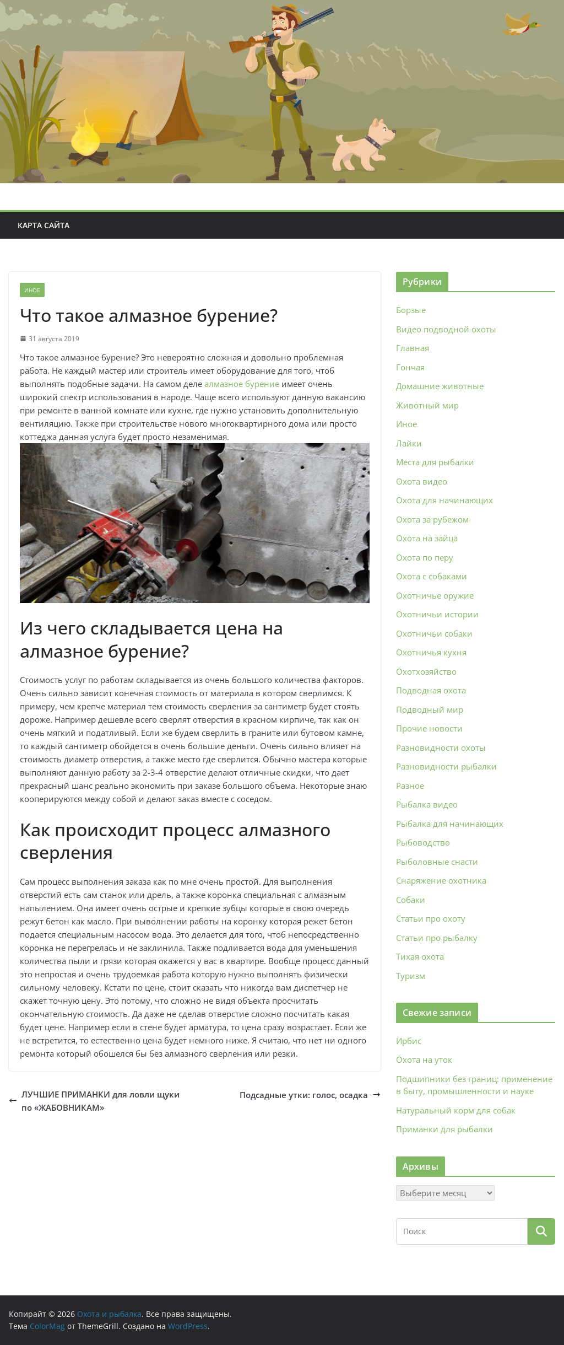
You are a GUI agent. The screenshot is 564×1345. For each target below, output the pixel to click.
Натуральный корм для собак (456, 1110)
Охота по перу (424, 557)
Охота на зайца (427, 538)
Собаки (410, 899)
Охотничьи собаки (434, 633)
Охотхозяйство (426, 671)
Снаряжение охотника (441, 880)
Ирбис (408, 1040)
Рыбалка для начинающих (449, 823)
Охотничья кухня (431, 652)
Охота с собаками (431, 576)
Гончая (410, 367)
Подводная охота (431, 690)
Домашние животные (440, 385)
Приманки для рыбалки (444, 1128)
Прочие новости (429, 728)
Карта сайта (43, 225)
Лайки (409, 443)
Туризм (410, 975)
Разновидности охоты (441, 747)
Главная (412, 347)
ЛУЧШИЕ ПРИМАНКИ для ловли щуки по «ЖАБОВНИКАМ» (94, 1101)
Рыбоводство (423, 842)
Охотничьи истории (437, 614)
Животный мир (427, 405)
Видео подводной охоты (446, 329)
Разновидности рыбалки (446, 766)
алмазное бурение (241, 383)
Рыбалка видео (427, 804)
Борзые (411, 309)
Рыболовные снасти (437, 861)
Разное (410, 785)
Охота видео (421, 481)
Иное (32, 290)
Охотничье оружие (435, 595)
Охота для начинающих (444, 499)
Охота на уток (424, 1059)
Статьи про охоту (430, 918)
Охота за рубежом (432, 519)
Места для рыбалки (435, 461)
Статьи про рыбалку (437, 937)
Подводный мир (429, 709)
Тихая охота (420, 956)
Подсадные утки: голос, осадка (310, 1094)
